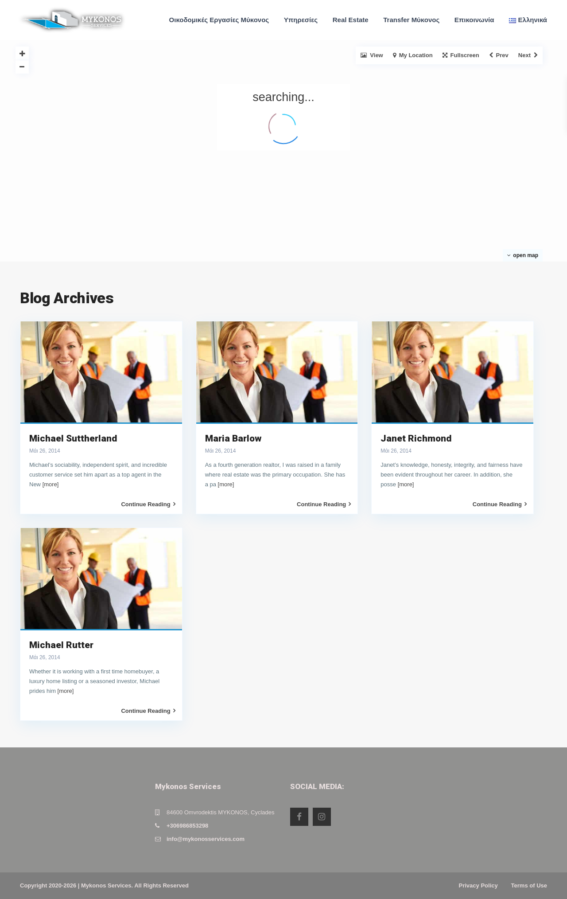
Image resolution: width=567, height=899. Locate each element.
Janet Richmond (416, 438)
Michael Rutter (61, 645)
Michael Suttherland (73, 438)
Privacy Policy (478, 885)
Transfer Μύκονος (411, 19)
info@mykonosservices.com (206, 839)
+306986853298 (187, 825)
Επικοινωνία (474, 19)
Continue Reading (148, 504)
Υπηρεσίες (301, 19)
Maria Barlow (233, 438)
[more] (51, 484)
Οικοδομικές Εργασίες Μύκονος (219, 19)
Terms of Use (529, 885)
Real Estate (351, 19)
